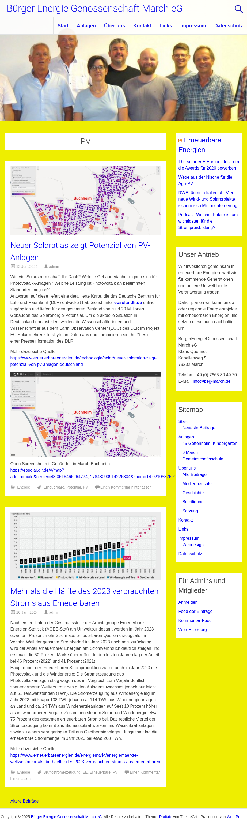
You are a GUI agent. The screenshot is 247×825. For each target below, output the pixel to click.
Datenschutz (228, 25)
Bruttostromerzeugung (62, 772)
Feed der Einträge (195, 611)
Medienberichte (196, 483)
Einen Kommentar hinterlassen (125, 487)
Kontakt (142, 25)
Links (165, 25)
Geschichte (193, 492)
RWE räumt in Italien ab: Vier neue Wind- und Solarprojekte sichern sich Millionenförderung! (208, 199)
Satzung (190, 511)
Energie (23, 487)
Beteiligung (192, 502)
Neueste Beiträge (198, 428)
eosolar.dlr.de (128, 302)
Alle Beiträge (194, 474)
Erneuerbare (53, 487)
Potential (73, 487)
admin (54, 266)
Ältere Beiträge (22, 801)
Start (63, 25)
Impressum (193, 25)
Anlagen (86, 25)
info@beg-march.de (212, 381)
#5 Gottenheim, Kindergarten (209, 443)
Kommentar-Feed (195, 620)
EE (85, 772)
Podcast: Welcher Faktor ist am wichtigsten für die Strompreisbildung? (208, 221)
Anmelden (187, 602)
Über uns (114, 25)
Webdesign (193, 544)
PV (85, 487)
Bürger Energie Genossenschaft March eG (95, 8)
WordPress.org (192, 629)
